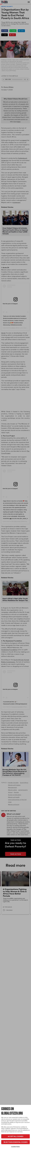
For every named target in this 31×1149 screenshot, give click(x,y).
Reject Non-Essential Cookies (15, 1142)
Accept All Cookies (15, 1136)
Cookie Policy (15, 1146)
